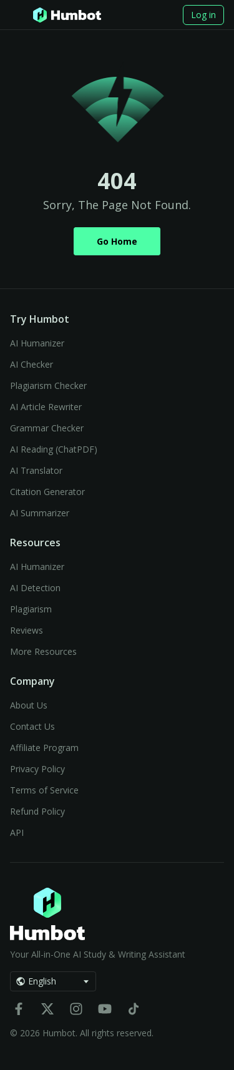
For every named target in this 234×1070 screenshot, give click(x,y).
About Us (28, 705)
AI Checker (31, 364)
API (17, 832)
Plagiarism (31, 609)
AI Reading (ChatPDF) (53, 449)
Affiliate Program (44, 747)
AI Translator (36, 470)
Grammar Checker (47, 428)
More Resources (43, 651)
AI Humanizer (37, 343)
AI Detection (35, 588)
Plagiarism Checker (48, 385)
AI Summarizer (39, 513)
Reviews (26, 630)
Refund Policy (37, 811)
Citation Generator (47, 492)
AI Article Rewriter (46, 407)
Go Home (117, 241)
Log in (203, 15)
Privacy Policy (37, 769)
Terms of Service (44, 790)
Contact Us (32, 726)
